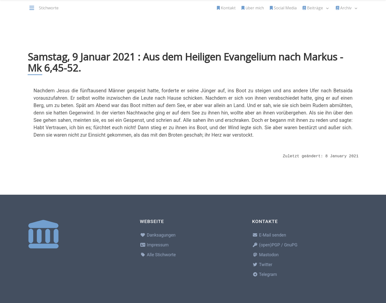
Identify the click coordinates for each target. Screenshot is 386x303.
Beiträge (313, 8)
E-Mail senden (269, 235)
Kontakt (226, 8)
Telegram (264, 274)
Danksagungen (158, 235)
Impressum (154, 244)
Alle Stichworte (158, 254)
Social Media (283, 8)
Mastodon (265, 254)
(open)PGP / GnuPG (274, 244)
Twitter (262, 264)
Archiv (344, 8)
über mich (252, 8)
